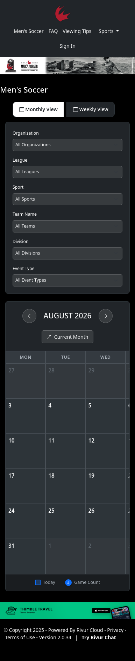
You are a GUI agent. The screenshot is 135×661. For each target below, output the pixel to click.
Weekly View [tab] (90, 109)
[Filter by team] (67, 226)
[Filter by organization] (67, 145)
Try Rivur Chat (99, 637)
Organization (26, 133)
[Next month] (106, 316)
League (20, 160)
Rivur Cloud (90, 630)
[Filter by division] (67, 253)
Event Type (23, 268)
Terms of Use (20, 637)
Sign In (67, 45)
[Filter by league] (67, 172)
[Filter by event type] (67, 280)
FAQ (53, 31)
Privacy (115, 630)
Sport (18, 187)
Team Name (25, 214)
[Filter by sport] (67, 199)
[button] (109, 31)
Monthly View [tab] (38, 109)
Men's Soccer (28, 31)
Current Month (67, 336)
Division (21, 241)
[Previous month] (29, 316)
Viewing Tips (77, 31)
